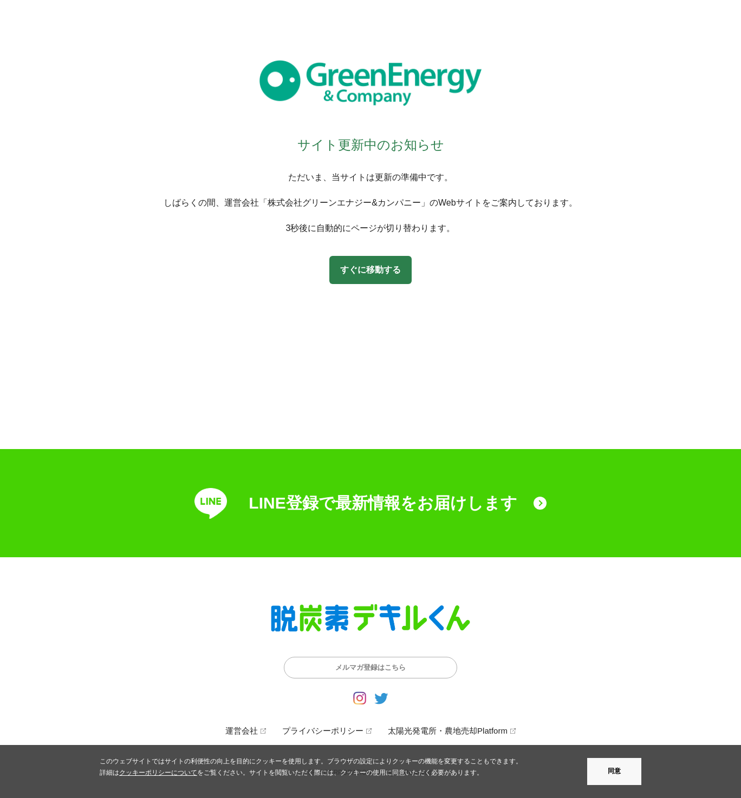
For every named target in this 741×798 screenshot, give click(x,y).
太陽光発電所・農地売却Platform (448, 730)
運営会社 (241, 730)
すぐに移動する (370, 269)
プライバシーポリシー (322, 730)
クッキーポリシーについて (158, 772)
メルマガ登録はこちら (370, 667)
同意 (614, 771)
